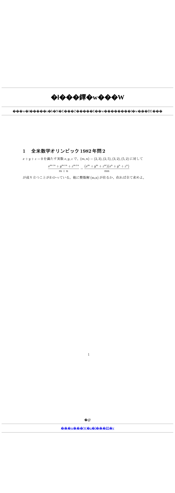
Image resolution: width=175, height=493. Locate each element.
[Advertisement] (87, 44)
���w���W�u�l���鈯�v (87, 428)
